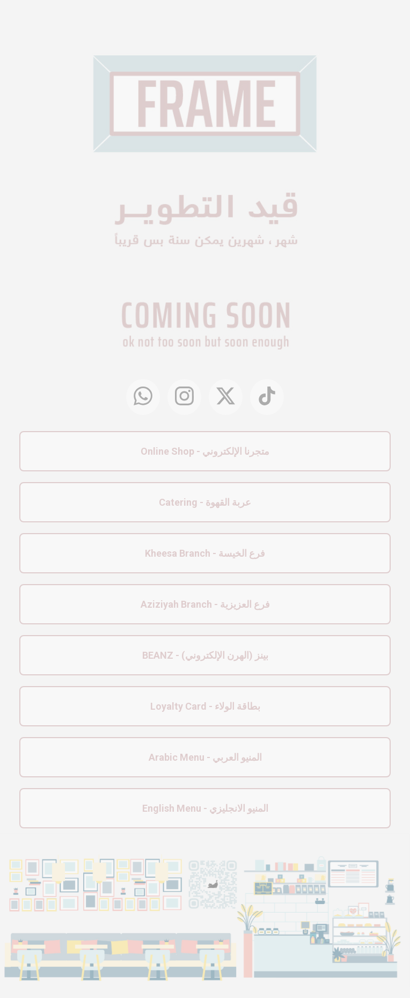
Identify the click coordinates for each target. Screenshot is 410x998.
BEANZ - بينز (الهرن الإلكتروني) (205, 655)
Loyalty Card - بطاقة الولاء (205, 706)
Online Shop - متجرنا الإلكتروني (205, 451)
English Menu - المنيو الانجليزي (205, 808)
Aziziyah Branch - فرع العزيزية (205, 604)
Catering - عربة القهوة (205, 502)
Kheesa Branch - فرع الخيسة (205, 553)
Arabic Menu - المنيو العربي (205, 757)
